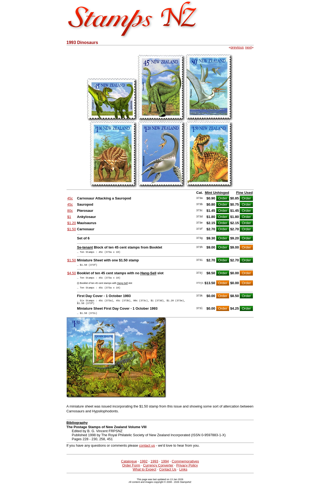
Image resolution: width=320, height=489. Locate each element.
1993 (154, 467)
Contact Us (167, 475)
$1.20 (71, 223)
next (248, 47)
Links (183, 475)
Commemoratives (185, 467)
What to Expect (144, 475)
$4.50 (71, 275)
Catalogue (129, 467)
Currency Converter (158, 471)
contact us (147, 451)
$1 (69, 217)
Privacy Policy (187, 471)
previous (237, 47)
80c (70, 211)
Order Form (131, 471)
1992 (144, 467)
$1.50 (71, 229)
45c (70, 198)
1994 (165, 467)
